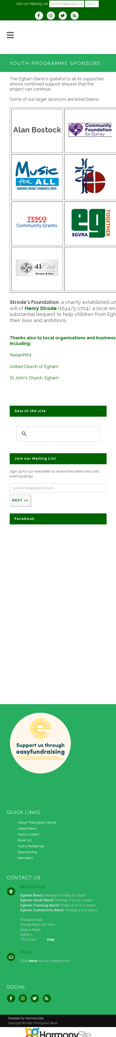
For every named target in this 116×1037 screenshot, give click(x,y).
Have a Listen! (28, 834)
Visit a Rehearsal (30, 846)
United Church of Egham (34, 366)
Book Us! (24, 840)
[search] (57, 433)
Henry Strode (41, 308)
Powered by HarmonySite (26, 1018)
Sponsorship (27, 852)
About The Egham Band (36, 822)
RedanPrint (20, 355)
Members (25, 858)
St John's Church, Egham (34, 377)
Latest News (27, 828)
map (51, 939)
